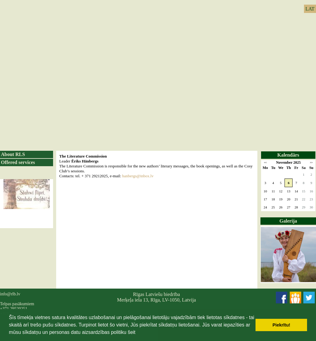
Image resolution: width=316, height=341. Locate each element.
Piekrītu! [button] (281, 325)
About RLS (13, 154)
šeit (131, 332)
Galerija (288, 221)
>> (311, 162)
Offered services (18, 162)
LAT (310, 8)
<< (265, 162)
